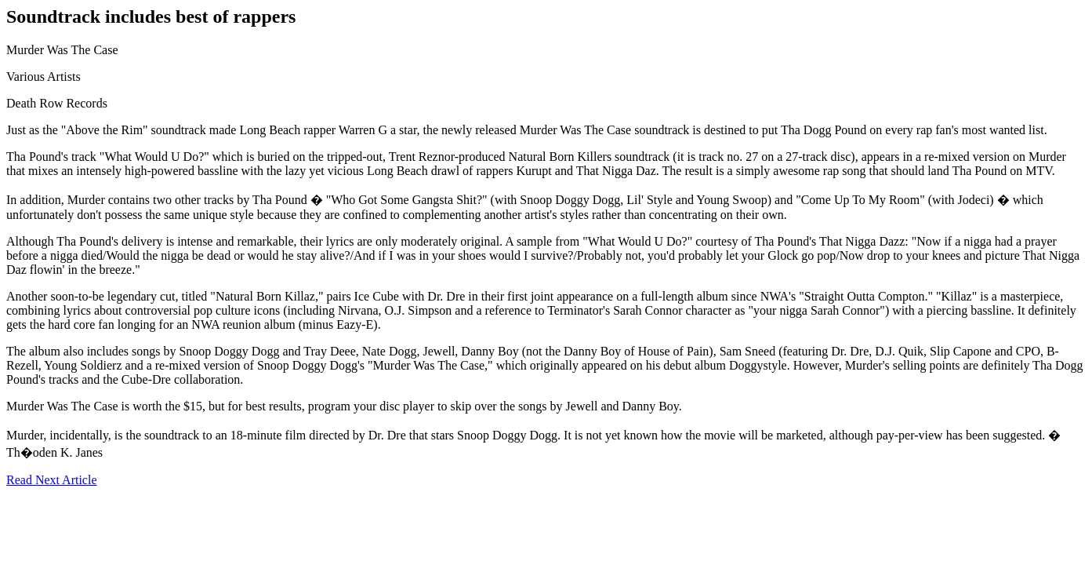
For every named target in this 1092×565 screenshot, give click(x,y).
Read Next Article (51, 480)
